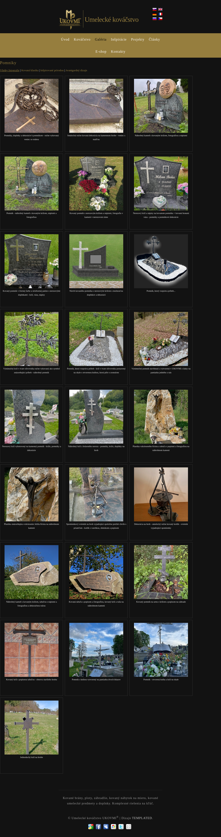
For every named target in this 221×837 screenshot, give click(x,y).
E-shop (100, 51)
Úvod (65, 39)
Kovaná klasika (29, 70)
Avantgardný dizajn (76, 70)
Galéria (101, 39)
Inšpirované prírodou (52, 70)
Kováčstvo (82, 39)
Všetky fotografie (9, 70)
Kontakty (118, 51)
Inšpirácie (119, 39)
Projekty (137, 39)
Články (154, 39)
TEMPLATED (142, 818)
